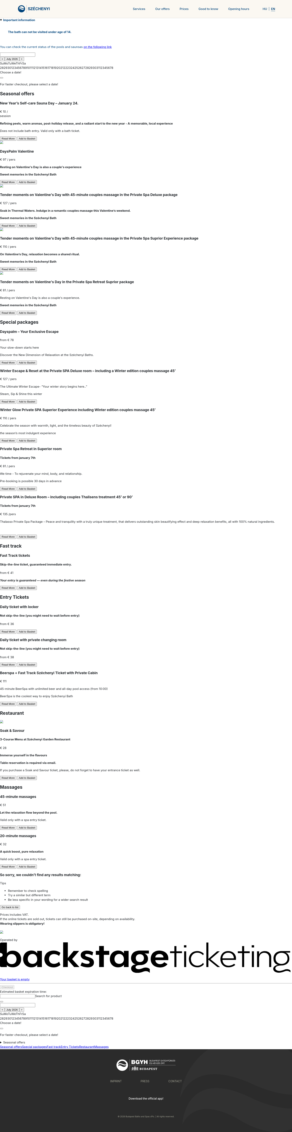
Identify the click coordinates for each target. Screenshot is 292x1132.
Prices (184, 9)
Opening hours (238, 9)
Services (139, 9)
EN (273, 9)
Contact (175, 1081)
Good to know (208, 9)
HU (265, 9)
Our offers (162, 9)
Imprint (116, 1081)
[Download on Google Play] (130, 1106)
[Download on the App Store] (162, 1106)
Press (145, 1081)
